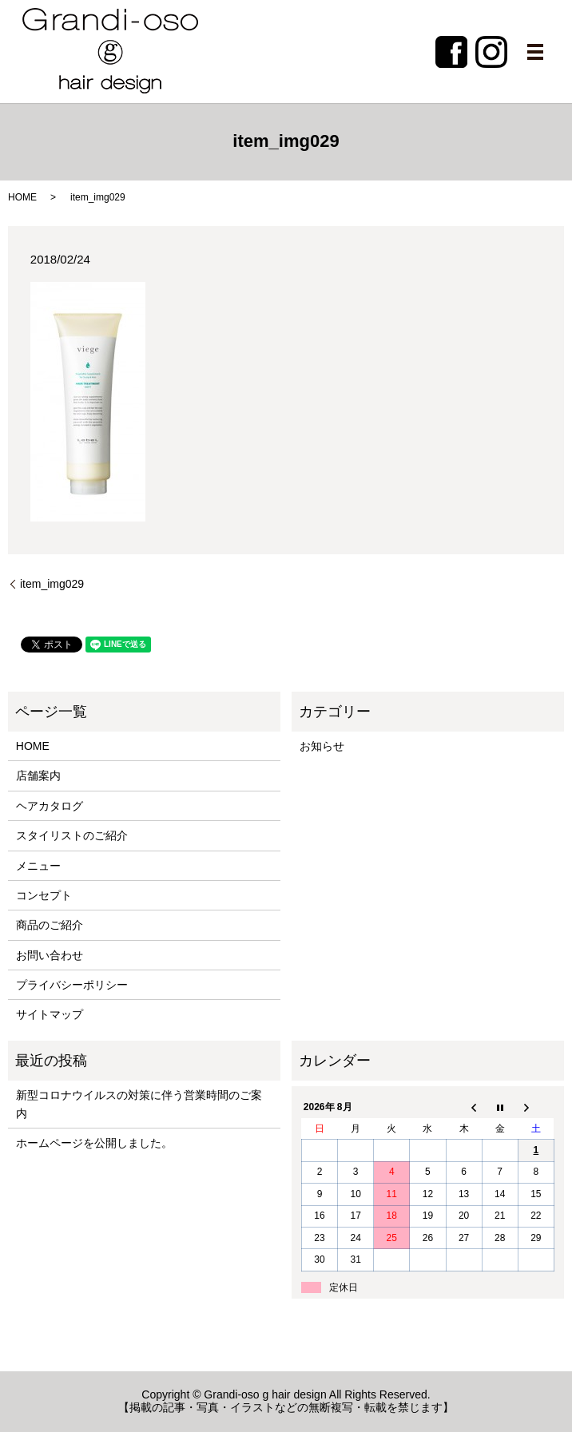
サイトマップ (49, 1014)
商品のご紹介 (49, 924)
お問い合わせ (49, 955)
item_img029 (52, 583)
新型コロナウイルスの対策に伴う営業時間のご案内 (139, 1104)
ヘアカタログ (49, 805)
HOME (22, 197)
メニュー (38, 865)
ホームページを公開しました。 (94, 1142)
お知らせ (322, 746)
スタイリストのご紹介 (72, 835)
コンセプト (44, 895)
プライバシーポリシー (72, 984)
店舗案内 (38, 775)
